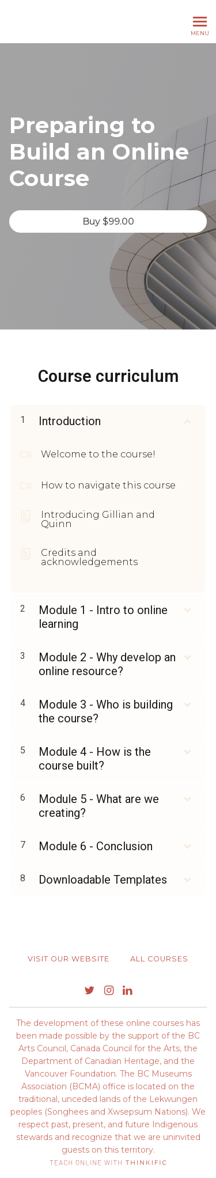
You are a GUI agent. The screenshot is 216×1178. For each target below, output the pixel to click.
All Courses (159, 958)
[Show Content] (186, 418)
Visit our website (68, 958)
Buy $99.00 (108, 221)
